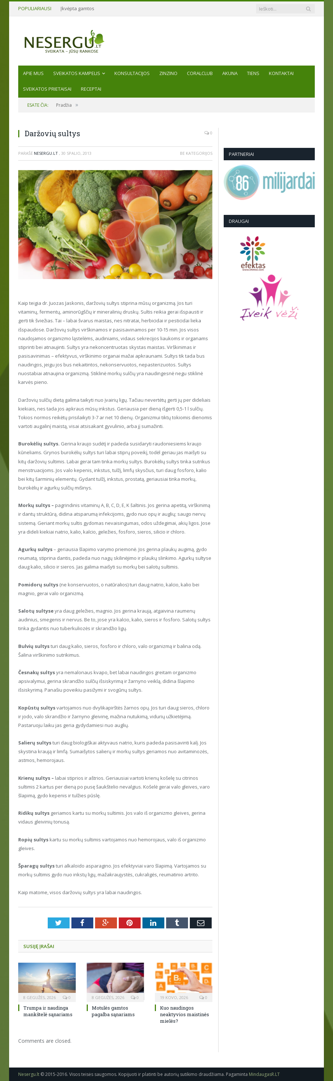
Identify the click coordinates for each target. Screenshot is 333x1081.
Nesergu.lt (46, 153)
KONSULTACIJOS (132, 73)
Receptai (91, 89)
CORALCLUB (200, 73)
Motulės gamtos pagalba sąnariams (113, 1011)
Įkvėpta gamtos (77, 8)
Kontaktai (281, 73)
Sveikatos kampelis (76, 73)
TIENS (253, 73)
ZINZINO (168, 73)
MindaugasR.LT (264, 1074)
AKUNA (230, 73)
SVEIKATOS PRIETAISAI (47, 89)
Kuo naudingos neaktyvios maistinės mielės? (184, 1014)
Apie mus (33, 73)
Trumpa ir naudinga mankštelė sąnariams (48, 1011)
